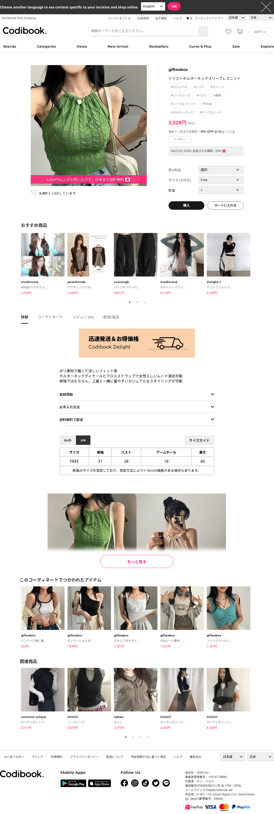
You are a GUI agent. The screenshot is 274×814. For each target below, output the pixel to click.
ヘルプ (177, 757)
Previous (17, 264)
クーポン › (180, 139)
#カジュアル (179, 87)
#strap (207, 104)
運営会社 (195, 757)
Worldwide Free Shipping (19, 18)
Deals (82, 46)
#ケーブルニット (211, 112)
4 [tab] (147, 737)
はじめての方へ (14, 757)
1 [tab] (129, 302)
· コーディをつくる (118, 18)
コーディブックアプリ (208, 18)
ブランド (37, 757)
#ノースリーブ (180, 95)
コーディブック (24, 30)
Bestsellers (158, 46)
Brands (9, 46)
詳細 (24, 316)
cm (83, 440)
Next (256, 264)
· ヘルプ (176, 18)
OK (174, 6)
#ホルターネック (182, 112)
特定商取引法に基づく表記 (148, 757)
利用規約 (56, 757)
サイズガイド (199, 440)
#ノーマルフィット (183, 104)
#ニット (199, 87)
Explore (267, 46)
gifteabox (178, 69)
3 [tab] (144, 302)
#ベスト (202, 95)
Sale (236, 46)
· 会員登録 (142, 18)
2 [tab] (137, 302)
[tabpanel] (44, 265)
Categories (46, 46)
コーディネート (50, 316)
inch (67, 440)
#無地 (218, 95)
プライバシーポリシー (84, 757)
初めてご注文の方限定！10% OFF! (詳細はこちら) (201, 131)
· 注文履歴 (160, 18)
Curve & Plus (200, 46)
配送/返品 (111, 316)
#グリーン (217, 87)
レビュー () (83, 316)
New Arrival (118, 46)
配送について (115, 757)
